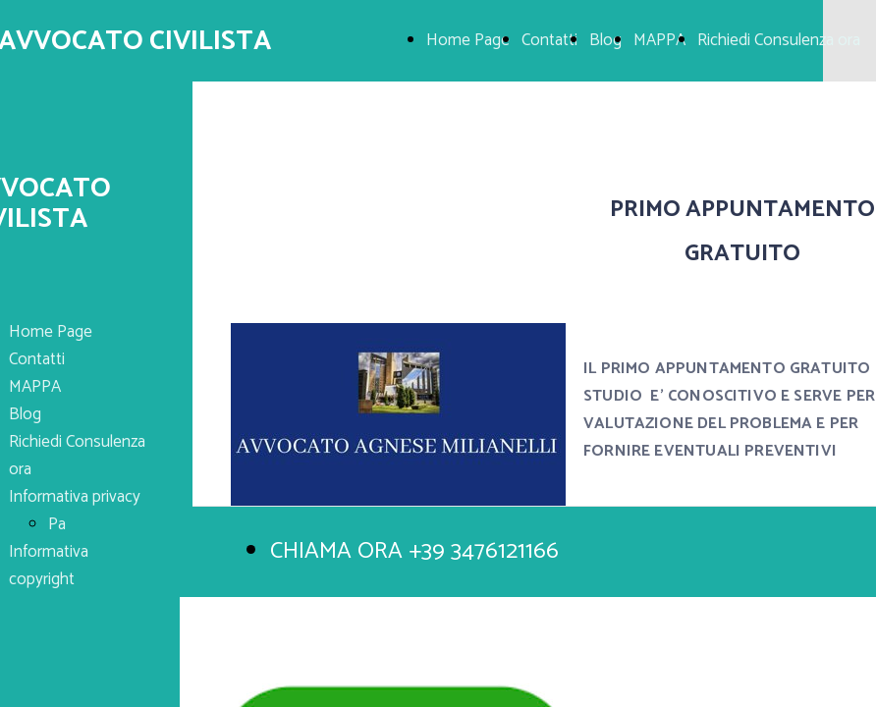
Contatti (549, 40)
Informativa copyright (48, 565)
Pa (57, 524)
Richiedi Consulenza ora (778, 40)
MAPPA (659, 40)
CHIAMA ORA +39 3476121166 (414, 551)
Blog (605, 40)
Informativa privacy (74, 497)
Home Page (468, 40)
